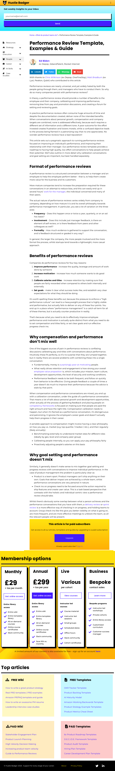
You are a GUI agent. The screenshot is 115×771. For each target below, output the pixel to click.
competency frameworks (42, 406)
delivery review (92, 504)
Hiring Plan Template (74, 749)
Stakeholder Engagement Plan (21, 734)
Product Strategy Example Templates (82, 707)
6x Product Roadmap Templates (80, 734)
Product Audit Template (76, 744)
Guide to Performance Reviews (21, 753)
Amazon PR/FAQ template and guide (24, 697)
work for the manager (55, 191)
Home (32, 35)
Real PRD (11, 692)
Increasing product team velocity (22, 749)
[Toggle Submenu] (20, 47)
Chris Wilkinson (53, 77)
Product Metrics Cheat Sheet (78, 711)
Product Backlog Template (77, 692)
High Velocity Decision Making (21, 744)
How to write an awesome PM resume (25, 702)
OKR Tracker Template (75, 688)
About (63, 766)
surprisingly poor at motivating (75, 365)
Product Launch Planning (18, 739)
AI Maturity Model (73, 697)
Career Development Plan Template (82, 753)
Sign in (80, 546)
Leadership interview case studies (22, 707)
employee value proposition (48, 371)
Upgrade (69, 538)
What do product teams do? (47, 35)
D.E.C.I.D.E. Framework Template (80, 739)
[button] (111, 3)
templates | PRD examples (29, 692)
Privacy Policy (76, 766)
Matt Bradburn (94, 77)
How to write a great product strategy (24, 688)
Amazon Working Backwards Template (83, 702)
